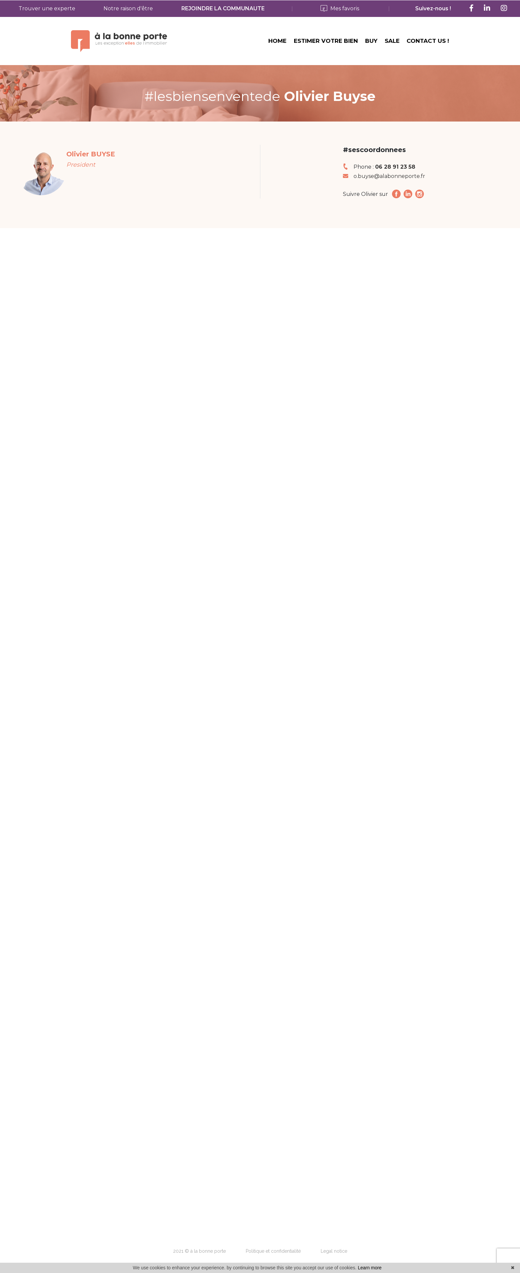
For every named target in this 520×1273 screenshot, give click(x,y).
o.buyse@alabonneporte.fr (389, 170)
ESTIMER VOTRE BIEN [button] (326, 44)
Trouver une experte (47, 8)
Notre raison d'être (128, 8)
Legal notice (334, 1251)
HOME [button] (277, 44)
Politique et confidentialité (273, 1251)
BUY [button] (371, 44)
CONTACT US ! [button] (428, 44)
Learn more (370, 1267)
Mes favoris (339, 9)
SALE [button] (392, 44)
